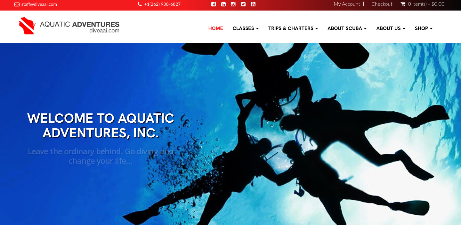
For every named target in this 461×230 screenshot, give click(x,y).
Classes (246, 28)
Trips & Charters (293, 28)
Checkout (381, 4)
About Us (390, 28)
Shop (424, 28)
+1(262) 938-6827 (162, 4)
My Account (347, 4)
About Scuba (347, 28)
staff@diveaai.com (39, 4)
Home (215, 28)
